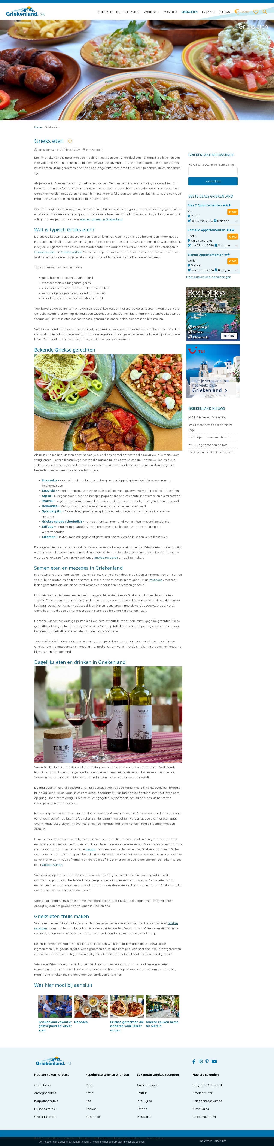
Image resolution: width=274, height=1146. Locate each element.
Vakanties (170, 11)
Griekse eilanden (127, 11)
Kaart (245, 11)
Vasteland (151, 11)
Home (38, 127)
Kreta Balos (200, 1109)
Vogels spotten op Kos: (208, 445)
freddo (90, 849)
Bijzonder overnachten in (209, 437)
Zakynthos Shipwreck (207, 1085)
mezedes (155, 580)
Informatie (104, 11)
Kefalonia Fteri (202, 1093)
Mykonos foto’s (45, 1109)
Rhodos (91, 1109)
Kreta (89, 1093)
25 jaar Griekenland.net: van (210, 452)
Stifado (142, 1109)
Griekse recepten (106, 557)
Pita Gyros (144, 1101)
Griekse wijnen (52, 865)
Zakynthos (93, 1117)
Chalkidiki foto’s (45, 1117)
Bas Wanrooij (94, 149)
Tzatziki (142, 1093)
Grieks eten (189, 11)
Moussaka (144, 1117)
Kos (88, 1101)
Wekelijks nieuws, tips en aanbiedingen (212, 164)
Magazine (208, 11)
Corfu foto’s (42, 1085)
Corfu (90, 1085)
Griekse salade (147, 1085)
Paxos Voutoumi (204, 1117)
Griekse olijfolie (71, 252)
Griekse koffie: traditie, (207, 417)
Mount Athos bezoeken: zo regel (210, 427)
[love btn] (256, 12)
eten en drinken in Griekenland (101, 219)
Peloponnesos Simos (207, 1101)
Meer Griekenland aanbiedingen (208, 277)
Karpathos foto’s (46, 1101)
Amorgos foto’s (45, 1093)
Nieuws (225, 11)
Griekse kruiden (45, 252)
